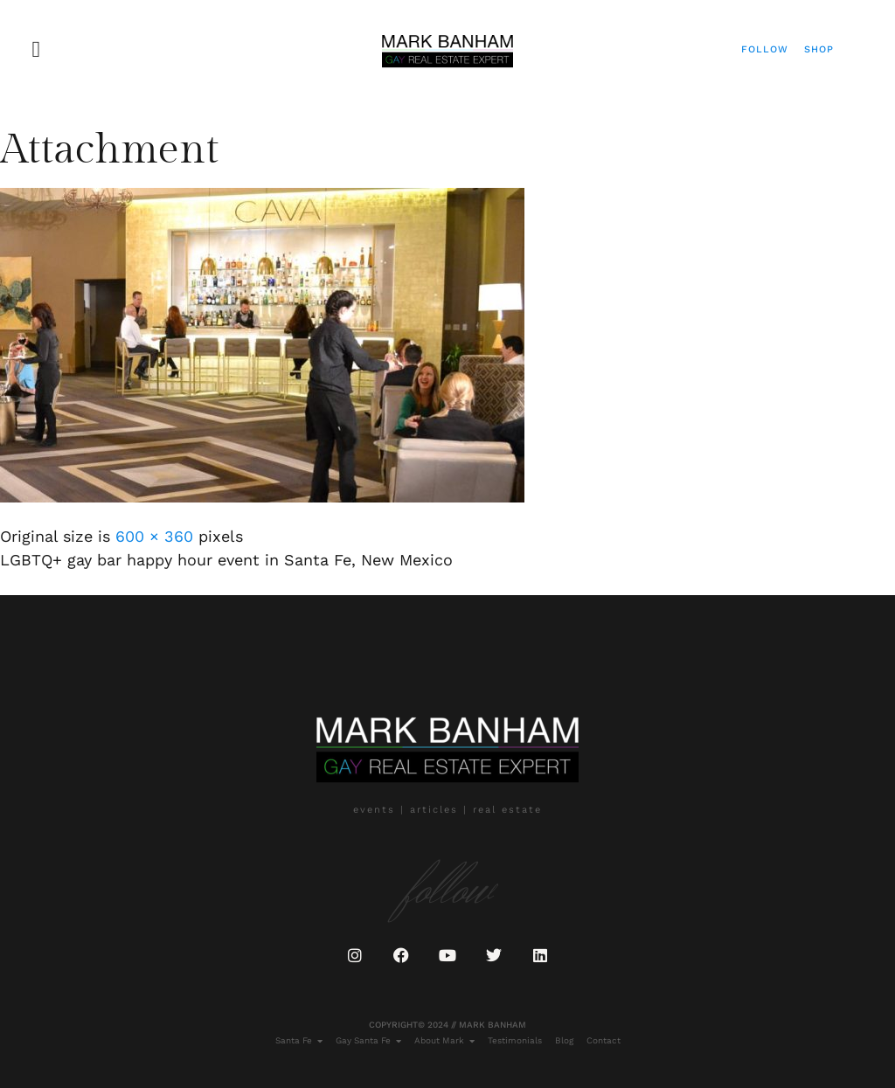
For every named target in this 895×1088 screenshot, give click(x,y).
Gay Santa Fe (368, 1041)
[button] (36, 49)
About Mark (444, 1041)
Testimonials (515, 1040)
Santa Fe (299, 1041)
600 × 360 (154, 536)
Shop (819, 49)
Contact (603, 1040)
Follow (764, 49)
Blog (564, 1040)
